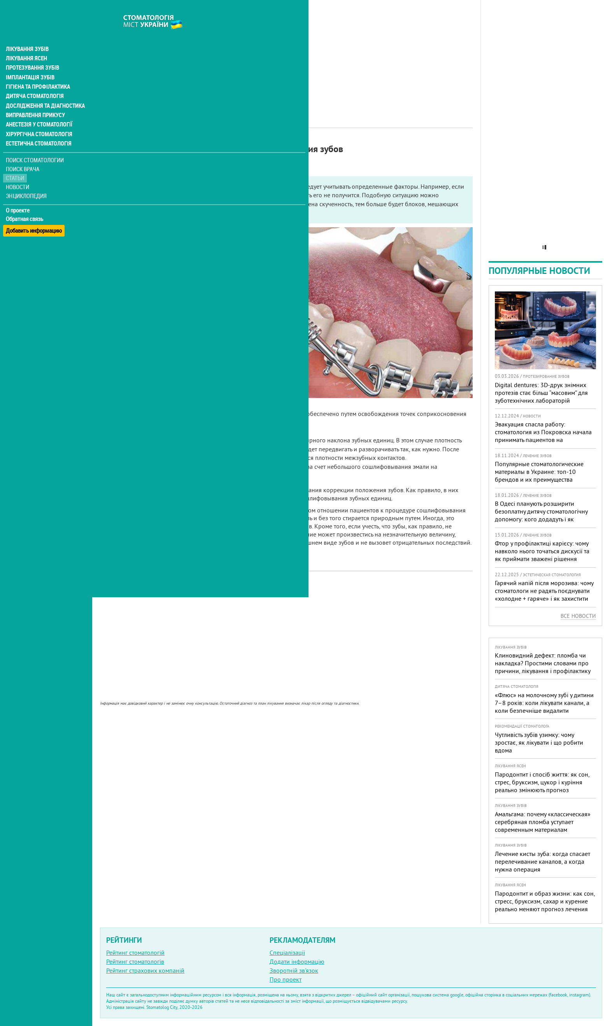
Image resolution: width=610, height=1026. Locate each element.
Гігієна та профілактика (37, 70)
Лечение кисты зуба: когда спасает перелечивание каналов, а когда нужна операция (542, 861)
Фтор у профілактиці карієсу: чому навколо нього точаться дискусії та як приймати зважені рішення (542, 551)
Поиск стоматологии (34, 142)
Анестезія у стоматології (38, 107)
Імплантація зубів (30, 61)
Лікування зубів (27, 33)
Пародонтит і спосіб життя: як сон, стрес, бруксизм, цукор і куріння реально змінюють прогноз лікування (542, 786)
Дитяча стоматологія (33, 79)
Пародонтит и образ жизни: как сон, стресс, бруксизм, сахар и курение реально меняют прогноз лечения (545, 901)
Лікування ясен (26, 42)
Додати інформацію (297, 961)
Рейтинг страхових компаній (145, 970)
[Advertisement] (286, 54)
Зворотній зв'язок (294, 970)
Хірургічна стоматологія (38, 117)
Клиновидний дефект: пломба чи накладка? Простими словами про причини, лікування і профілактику (543, 663)
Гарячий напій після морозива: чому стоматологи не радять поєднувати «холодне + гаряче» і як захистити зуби (544, 594)
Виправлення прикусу (34, 98)
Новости (18, 169)
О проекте (18, 192)
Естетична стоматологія (37, 126)
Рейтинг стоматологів (135, 961)
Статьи (16, 160)
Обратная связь (25, 201)
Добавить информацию (34, 210)
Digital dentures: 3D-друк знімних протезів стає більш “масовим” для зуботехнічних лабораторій (541, 392)
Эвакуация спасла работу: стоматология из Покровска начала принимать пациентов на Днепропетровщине (543, 435)
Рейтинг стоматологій (135, 952)
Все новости (578, 615)
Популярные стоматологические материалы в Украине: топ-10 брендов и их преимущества (539, 471)
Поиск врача (23, 151)
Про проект (285, 979)
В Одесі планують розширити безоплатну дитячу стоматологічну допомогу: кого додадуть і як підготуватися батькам (541, 515)
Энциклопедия (26, 178)
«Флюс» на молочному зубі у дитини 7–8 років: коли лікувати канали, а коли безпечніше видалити (544, 702)
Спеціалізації (287, 952)
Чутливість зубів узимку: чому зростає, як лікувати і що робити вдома (539, 742)
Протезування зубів (32, 51)
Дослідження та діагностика (43, 89)
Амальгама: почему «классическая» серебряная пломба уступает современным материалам (543, 821)
